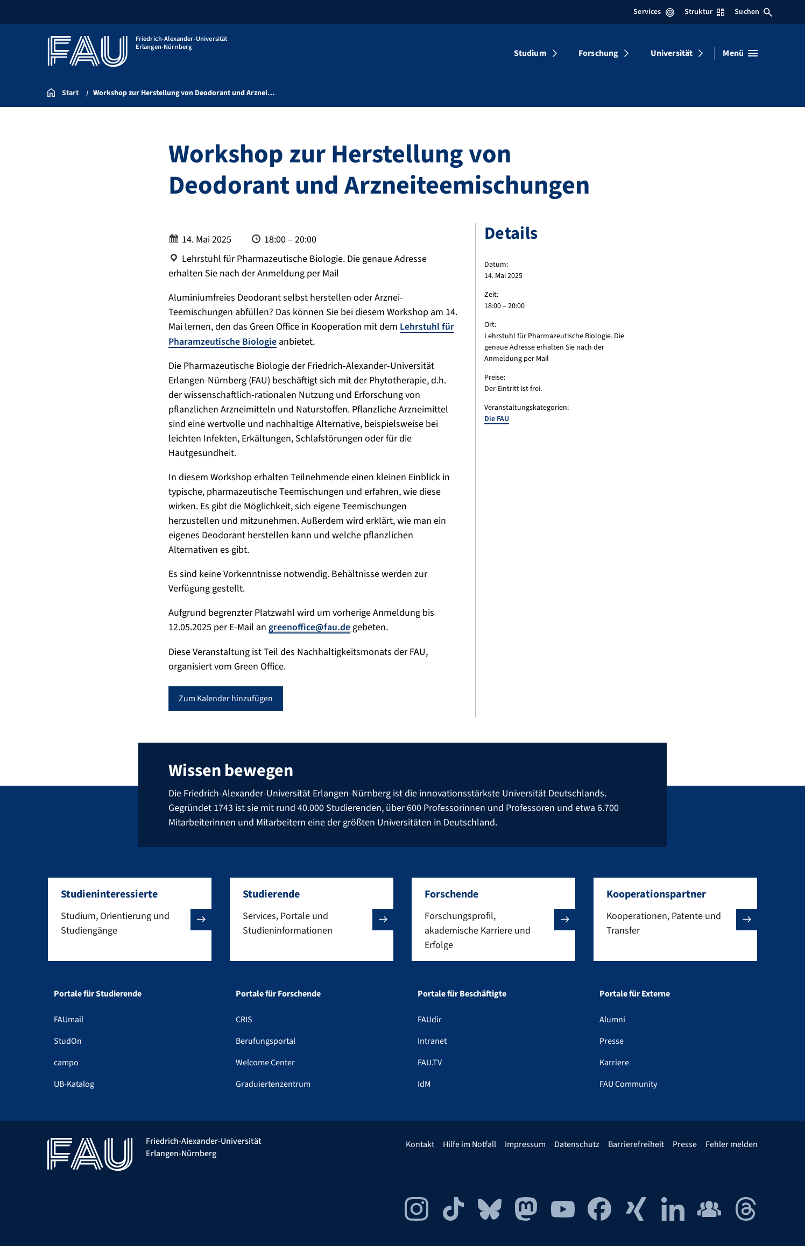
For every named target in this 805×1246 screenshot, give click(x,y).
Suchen (753, 11)
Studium (530, 53)
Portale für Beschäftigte (462, 993)
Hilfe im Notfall (469, 1144)
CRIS (244, 1019)
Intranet (432, 1040)
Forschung (598, 53)
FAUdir (430, 1019)
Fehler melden (731, 1144)
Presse (611, 1040)
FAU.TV (430, 1062)
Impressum (525, 1144)
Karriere (614, 1062)
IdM (424, 1084)
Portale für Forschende (278, 993)
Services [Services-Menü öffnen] (653, 11)
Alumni (612, 1019)
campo (66, 1062)
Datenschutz (576, 1144)
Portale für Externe (634, 993)
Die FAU (496, 419)
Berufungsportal (265, 1040)
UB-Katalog (74, 1084)
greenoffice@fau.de (309, 626)
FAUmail (68, 1019)
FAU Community (628, 1084)
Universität (672, 53)
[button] (129, 919)
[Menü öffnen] (740, 53)
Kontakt (420, 1144)
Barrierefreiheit (636, 1144)
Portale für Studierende (98, 993)
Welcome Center (265, 1062)
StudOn (68, 1040)
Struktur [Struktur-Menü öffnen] (704, 11)
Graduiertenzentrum (273, 1084)
